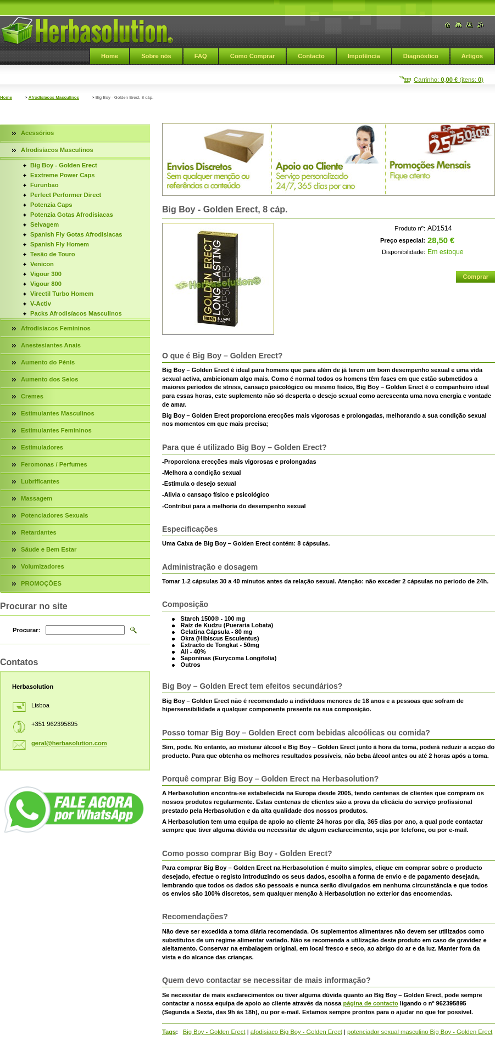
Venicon (42, 264)
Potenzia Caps (51, 204)
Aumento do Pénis (48, 362)
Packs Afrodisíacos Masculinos (76, 313)
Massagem (36, 498)
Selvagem (44, 224)
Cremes (32, 396)
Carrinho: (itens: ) (448, 79)
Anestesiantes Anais (51, 345)
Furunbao (44, 185)
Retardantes (39, 532)
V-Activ (40, 303)
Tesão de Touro (52, 254)
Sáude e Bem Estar (48, 549)
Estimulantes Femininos (56, 430)
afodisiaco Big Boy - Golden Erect (296, 1031)
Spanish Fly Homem (59, 244)
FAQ (200, 56)
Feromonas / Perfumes (54, 464)
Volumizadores (42, 566)
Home (109, 56)
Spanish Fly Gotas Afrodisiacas (76, 234)
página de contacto (370, 1003)
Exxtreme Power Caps (62, 175)
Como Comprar (252, 56)
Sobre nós (156, 56)
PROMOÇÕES (41, 583)
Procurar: (26, 630)
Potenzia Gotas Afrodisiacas (71, 214)
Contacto (311, 56)
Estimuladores (42, 447)
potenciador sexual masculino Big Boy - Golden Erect (419, 1031)
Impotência (364, 56)
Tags (169, 1031)
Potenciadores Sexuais (54, 515)
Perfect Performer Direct (65, 195)
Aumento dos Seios (49, 379)
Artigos (472, 56)
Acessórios (37, 133)
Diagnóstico (420, 56)
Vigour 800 (46, 283)
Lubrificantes (40, 481)
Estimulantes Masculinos (57, 413)
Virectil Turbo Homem (61, 293)
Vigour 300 (46, 274)
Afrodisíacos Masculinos (54, 97)
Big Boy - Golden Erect (214, 1031)
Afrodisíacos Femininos (56, 328)
